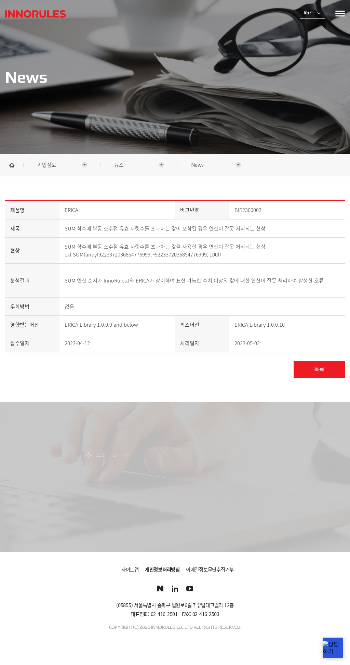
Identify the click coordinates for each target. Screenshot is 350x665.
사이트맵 (130, 570)
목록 (319, 369)
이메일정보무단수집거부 (210, 570)
